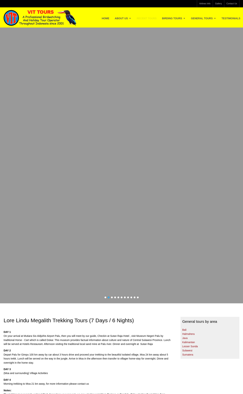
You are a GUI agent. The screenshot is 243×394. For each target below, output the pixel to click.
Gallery (218, 3)
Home (105, 18)
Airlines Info (205, 3)
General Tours (203, 18)
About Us (123, 18)
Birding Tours (174, 18)
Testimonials (231, 18)
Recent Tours (147, 18)
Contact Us (231, 3)
